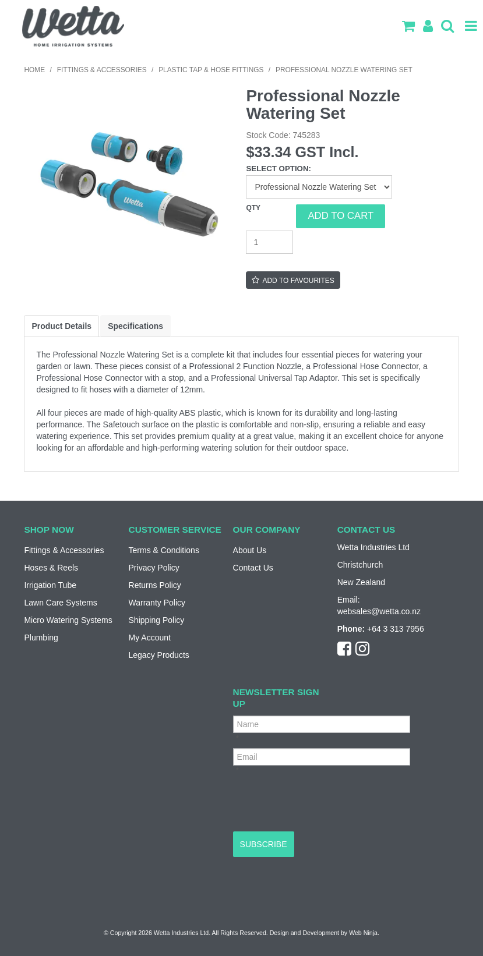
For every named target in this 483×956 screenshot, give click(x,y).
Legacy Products (159, 655)
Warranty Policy (157, 602)
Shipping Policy (157, 620)
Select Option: (278, 168)
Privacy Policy (154, 567)
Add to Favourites (298, 281)
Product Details (61, 326)
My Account (150, 637)
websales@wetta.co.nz (379, 611)
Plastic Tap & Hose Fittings (210, 70)
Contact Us (253, 567)
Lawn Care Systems (60, 602)
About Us (250, 550)
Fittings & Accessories (102, 70)
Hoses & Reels (51, 567)
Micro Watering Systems (68, 620)
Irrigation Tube (50, 585)
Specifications (135, 326)
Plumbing (41, 637)
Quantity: (271, 216)
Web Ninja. (364, 932)
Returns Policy (155, 585)
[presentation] (321, 803)
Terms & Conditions (164, 550)
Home (34, 70)
